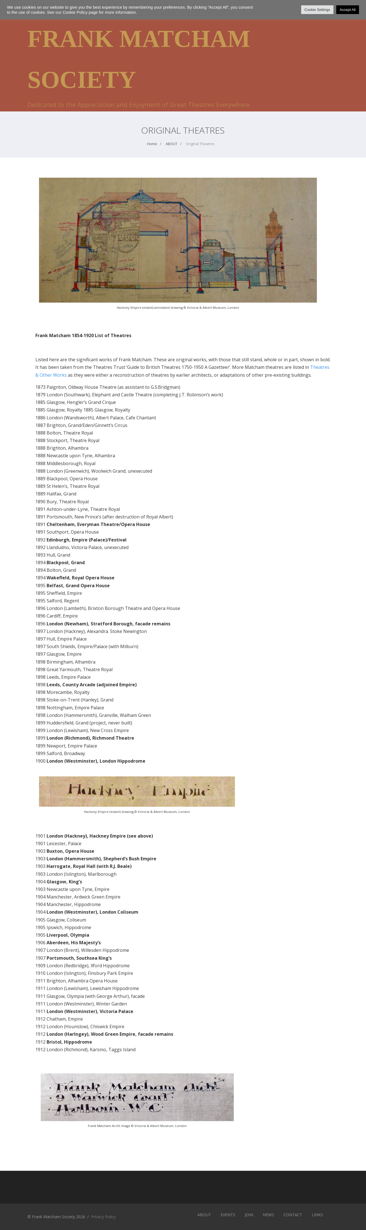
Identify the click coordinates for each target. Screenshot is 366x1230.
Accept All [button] (348, 10)
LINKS (317, 1214)
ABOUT (204, 1214)
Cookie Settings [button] (317, 10)
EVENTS (228, 1214)
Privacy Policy (103, 1216)
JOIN (249, 1214)
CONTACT (292, 1214)
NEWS (268, 1214)
